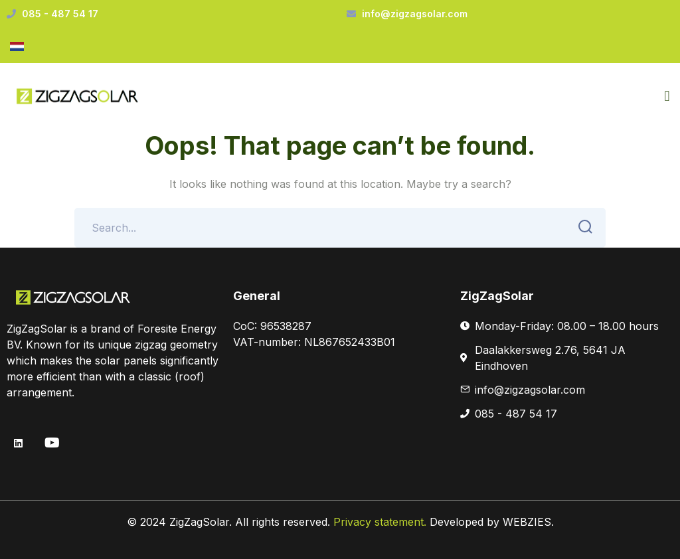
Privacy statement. (381, 521)
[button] (667, 97)
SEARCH (581, 227)
